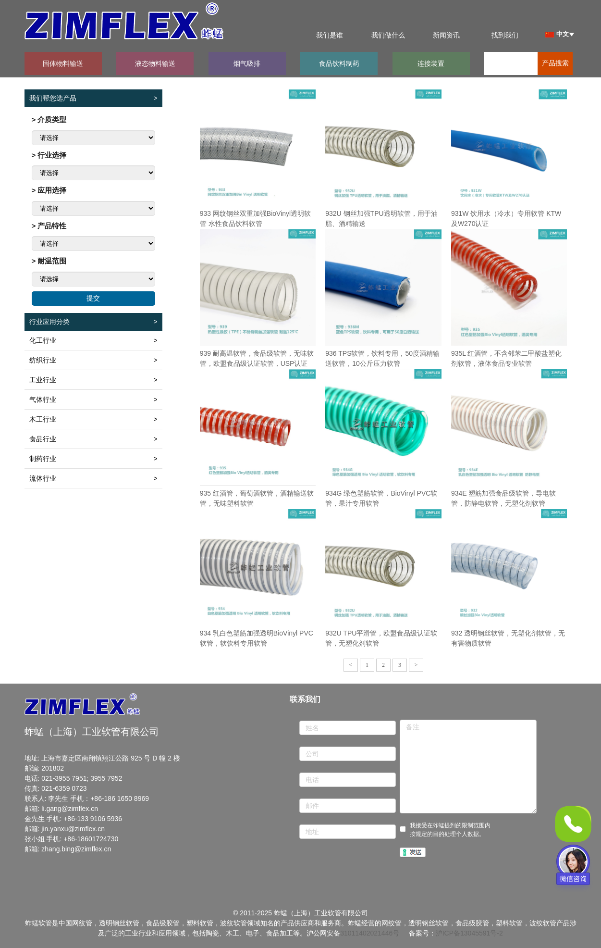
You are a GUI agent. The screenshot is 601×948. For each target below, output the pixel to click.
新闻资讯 (446, 35)
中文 (557, 33)
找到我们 (504, 35)
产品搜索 (555, 63)
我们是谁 (329, 35)
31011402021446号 (369, 933)
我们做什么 (388, 35)
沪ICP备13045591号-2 (469, 933)
